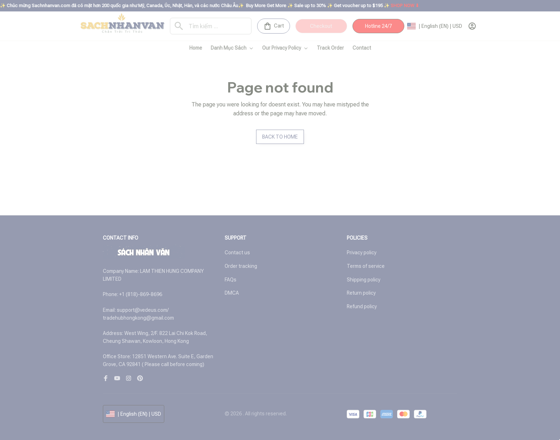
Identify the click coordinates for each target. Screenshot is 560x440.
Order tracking (241, 266)
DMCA (232, 293)
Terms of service (366, 266)
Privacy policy (361, 252)
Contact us (237, 252)
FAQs (230, 279)
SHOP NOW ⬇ (411, 5)
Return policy (361, 293)
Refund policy (362, 306)
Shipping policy (363, 279)
